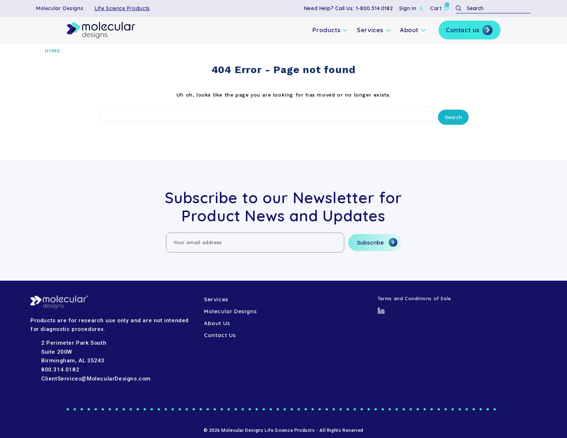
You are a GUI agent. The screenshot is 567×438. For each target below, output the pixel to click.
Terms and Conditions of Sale (414, 295)
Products (330, 30)
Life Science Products (122, 8)
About (413, 30)
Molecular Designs (59, 8)
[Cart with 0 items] (439, 8)
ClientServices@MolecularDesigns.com (96, 375)
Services (374, 30)
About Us (217, 319)
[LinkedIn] (381, 307)
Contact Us (220, 331)
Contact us (469, 30)
